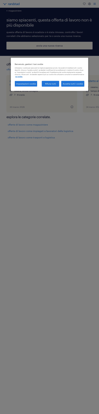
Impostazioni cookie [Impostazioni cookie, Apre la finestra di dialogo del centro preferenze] (26, 83)
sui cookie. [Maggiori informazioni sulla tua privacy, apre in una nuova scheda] (19, 76)
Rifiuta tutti (50, 83)
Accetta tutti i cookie (73, 83)
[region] (49, 74)
